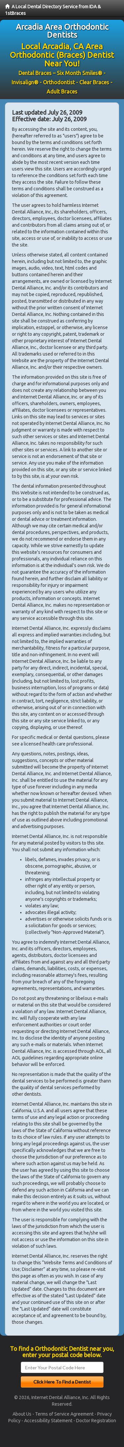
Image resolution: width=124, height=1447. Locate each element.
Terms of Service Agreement (64, 1414)
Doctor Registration (96, 1420)
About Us (22, 1414)
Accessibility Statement (48, 1420)
